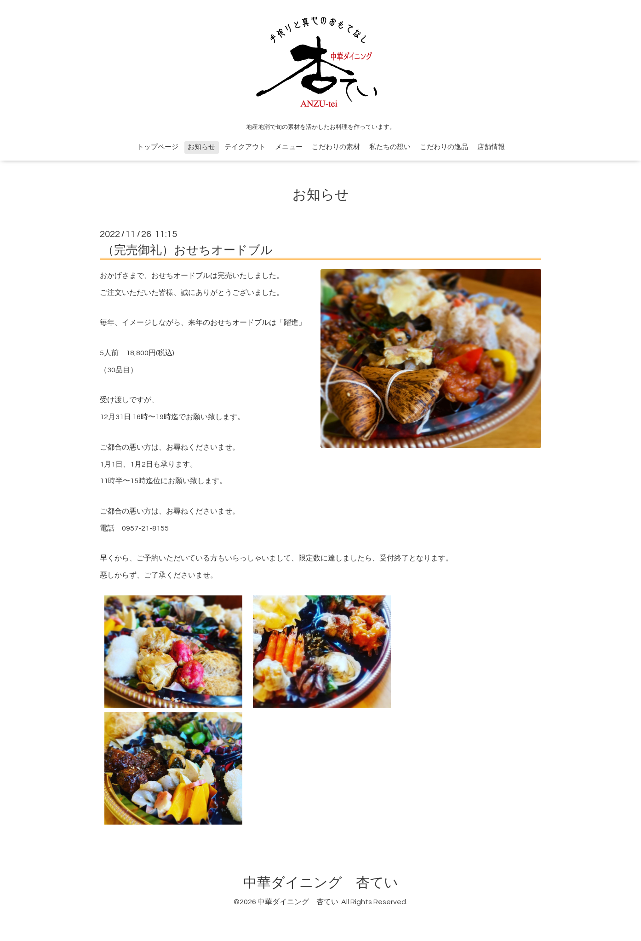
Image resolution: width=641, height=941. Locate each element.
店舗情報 (491, 147)
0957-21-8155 (145, 528)
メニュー (289, 147)
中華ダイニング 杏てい (320, 883)
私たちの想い (390, 147)
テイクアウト (245, 147)
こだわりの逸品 (444, 147)
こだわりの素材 (336, 147)
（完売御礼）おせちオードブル (187, 250)
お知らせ (201, 147)
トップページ (157, 147)
